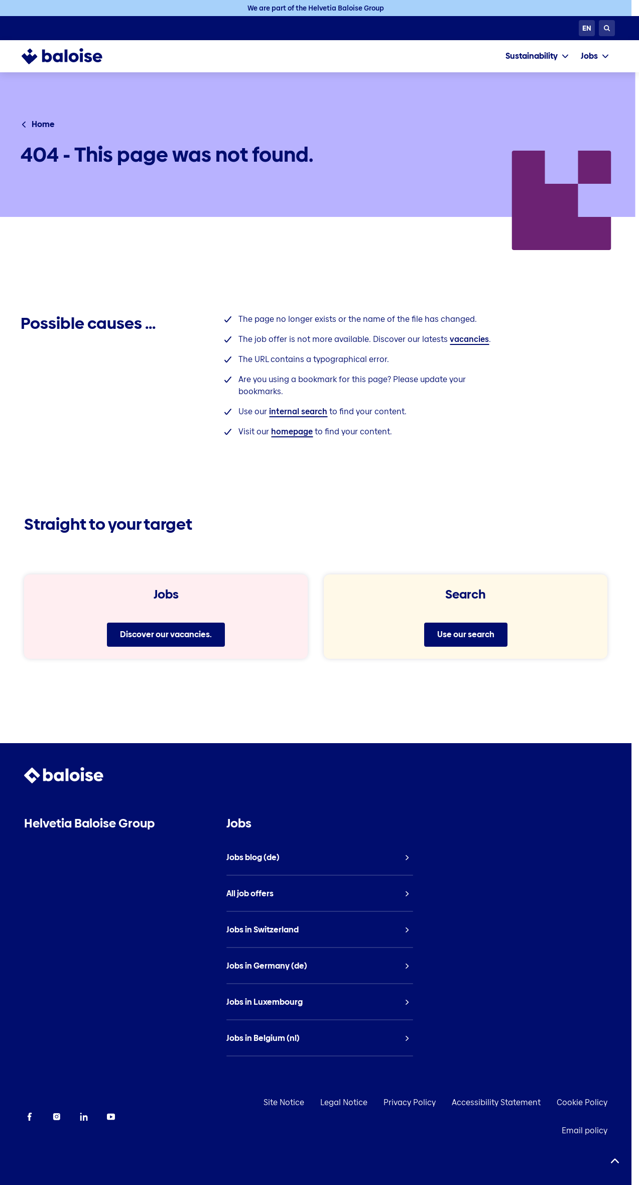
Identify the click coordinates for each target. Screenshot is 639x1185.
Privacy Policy (405, 1102)
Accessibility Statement (491, 1102)
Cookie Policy (577, 1102)
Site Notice (279, 1102)
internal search (298, 411)
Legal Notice (339, 1102)
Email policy (580, 1130)
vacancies (469, 339)
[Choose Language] (587, 28)
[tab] (537, 56)
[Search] (607, 28)
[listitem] (319, 858)
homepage (292, 431)
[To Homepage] (72, 56)
